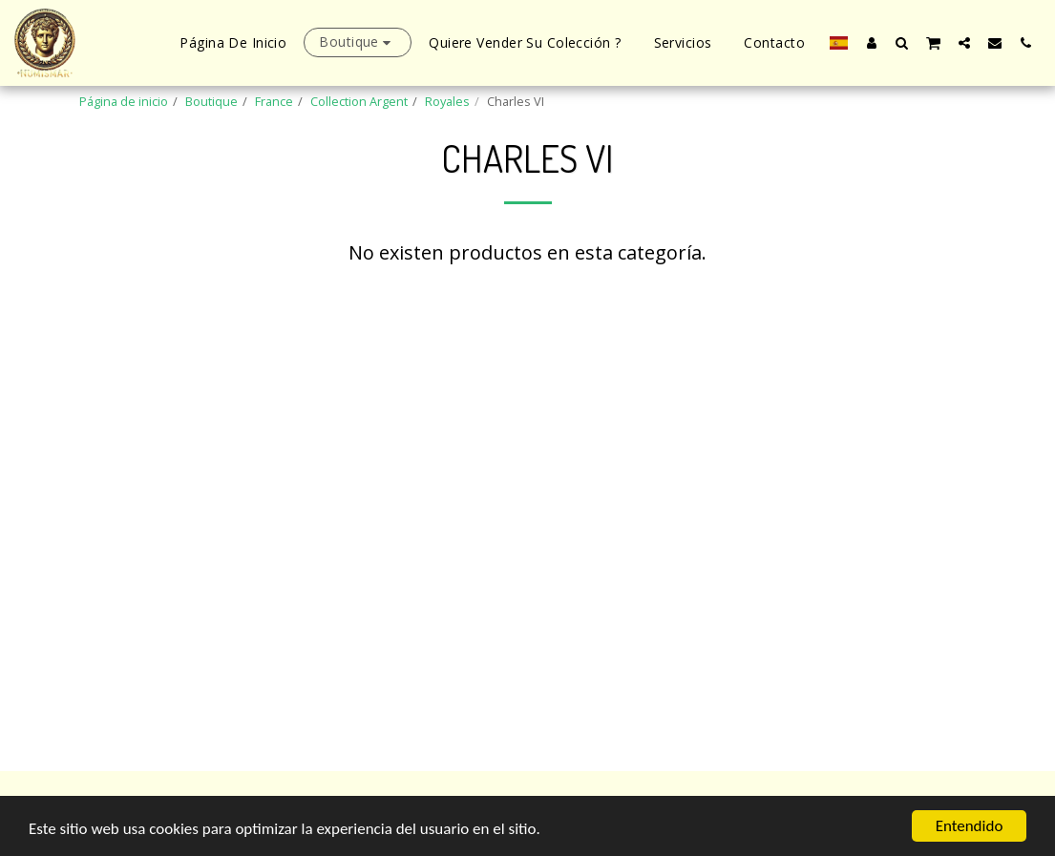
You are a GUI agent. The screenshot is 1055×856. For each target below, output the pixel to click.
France (274, 101)
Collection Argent (359, 101)
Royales (447, 101)
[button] (902, 42)
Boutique (211, 101)
